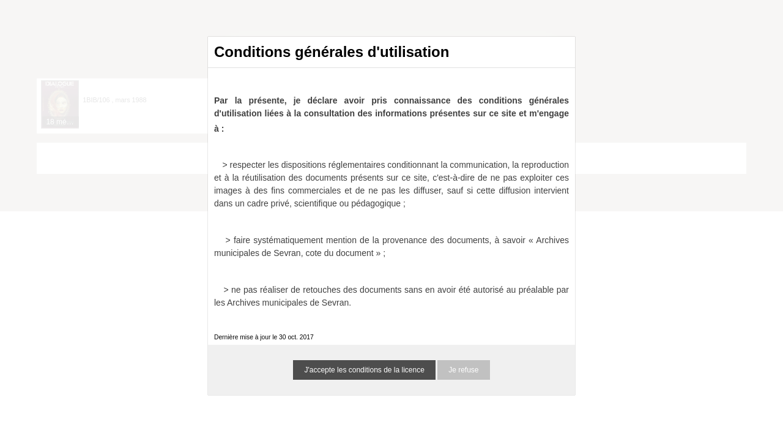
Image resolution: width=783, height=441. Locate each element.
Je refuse (463, 370)
